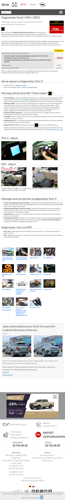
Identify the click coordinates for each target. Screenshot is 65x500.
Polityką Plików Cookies (37, 494)
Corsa (20, 309)
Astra (17, 309)
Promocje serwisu (47, 289)
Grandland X (19, 310)
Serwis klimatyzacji (48, 257)
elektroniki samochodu (30, 99)
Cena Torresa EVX (8, 375)
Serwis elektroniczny (21, 274)
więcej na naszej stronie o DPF (54, 129)
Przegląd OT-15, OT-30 (35, 274)
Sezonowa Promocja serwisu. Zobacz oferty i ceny (7, 259)
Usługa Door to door (35, 307)
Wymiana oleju (47, 274)
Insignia (24, 310)
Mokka (17, 312)
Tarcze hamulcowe (6, 310)
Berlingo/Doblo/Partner (21, 315)
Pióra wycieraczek (6, 289)
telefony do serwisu (21, 85)
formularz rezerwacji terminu (29, 87)
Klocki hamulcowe (6, 307)
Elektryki (21, 313)
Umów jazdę (6, 372)
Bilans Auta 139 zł (34, 257)
